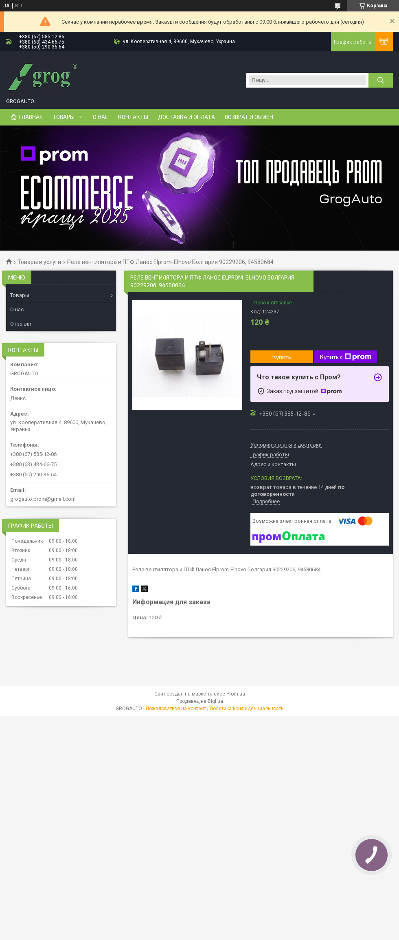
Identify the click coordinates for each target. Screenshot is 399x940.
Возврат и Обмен (249, 117)
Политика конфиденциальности (247, 708)
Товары (64, 117)
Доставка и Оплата (186, 117)
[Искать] (380, 80)
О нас (100, 117)
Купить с (345, 357)
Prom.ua (235, 694)
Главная (31, 117)
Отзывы (20, 324)
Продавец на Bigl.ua (199, 701)
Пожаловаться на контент (176, 708)
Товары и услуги (39, 262)
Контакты (133, 117)
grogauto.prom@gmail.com (43, 499)
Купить (281, 356)
